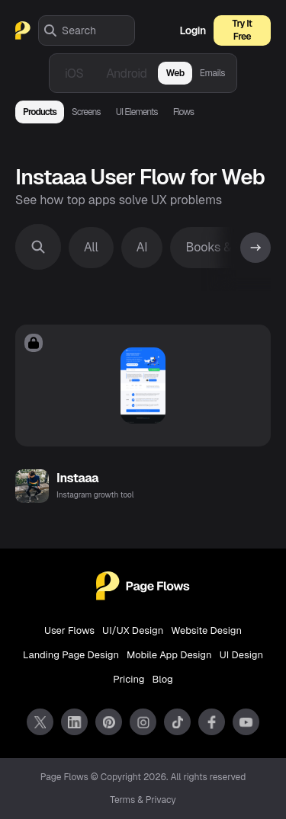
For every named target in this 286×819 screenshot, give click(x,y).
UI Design (241, 654)
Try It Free (242, 30)
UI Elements (137, 112)
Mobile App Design (169, 654)
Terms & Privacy (143, 800)
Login (193, 30)
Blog (163, 679)
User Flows (69, 630)
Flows (183, 112)
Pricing (128, 679)
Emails (212, 73)
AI (142, 247)
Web (174, 73)
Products (39, 112)
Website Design (206, 630)
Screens (86, 112)
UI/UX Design (132, 630)
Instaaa (77, 478)
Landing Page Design (71, 654)
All (91, 247)
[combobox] (98, 30)
